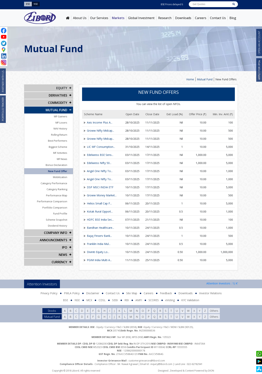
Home (190, 79)
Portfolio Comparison (54, 207)
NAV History (60, 128)
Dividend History (57, 225)
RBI (126, 300)
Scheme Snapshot (56, 219)
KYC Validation (190, 300)
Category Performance (54, 183)
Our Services (99, 18)
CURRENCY (59, 262)
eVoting (170, 300)
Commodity (57, 103)
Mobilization (60, 177)
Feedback (166, 293)
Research (164, 18)
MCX (89, 300)
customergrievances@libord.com (146, 360)
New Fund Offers (226, 79)
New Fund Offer (57, 171)
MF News (62, 159)
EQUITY (61, 88)
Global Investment (141, 18)
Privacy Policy (48, 293)
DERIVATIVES (58, 95)
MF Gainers (60, 116)
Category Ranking (57, 189)
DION (211, 370)
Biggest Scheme (58, 147)
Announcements (53, 240)
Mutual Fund (204, 79)
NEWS (63, 255)
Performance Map (56, 195)
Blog (232, 18)
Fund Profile (60, 213)
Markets (118, 18)
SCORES (154, 300)
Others (214, 311)
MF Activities (60, 153)
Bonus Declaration (56, 165)
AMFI (138, 300)
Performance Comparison (52, 201)
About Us (79, 18)
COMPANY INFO (55, 233)
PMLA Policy (72, 293)
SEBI (115, 300)
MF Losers (61, 122)
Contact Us (218, 18)
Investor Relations (210, 293)
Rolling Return (59, 134)
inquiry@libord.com (161, 364)
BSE (65, 300)
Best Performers (57, 140)
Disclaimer (92, 293)
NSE (77, 300)
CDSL (102, 300)
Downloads (183, 18)
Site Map (131, 293)
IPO (64, 247)
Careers (200, 18)
